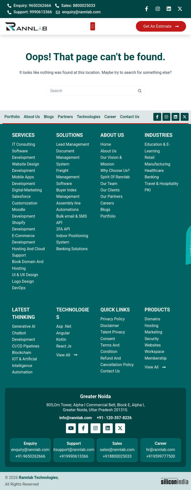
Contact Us (129, 116)
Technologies (88, 116)
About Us (32, 116)
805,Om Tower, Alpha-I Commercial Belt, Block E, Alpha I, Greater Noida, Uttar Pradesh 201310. (95, 407)
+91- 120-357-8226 (114, 417)
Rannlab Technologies (38, 477)
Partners (65, 116)
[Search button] (140, 91)
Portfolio (12, 116)
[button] (92, 26)
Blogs (49, 116)
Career (110, 116)
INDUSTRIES (159, 135)
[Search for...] (90, 91)
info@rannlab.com (75, 417)
